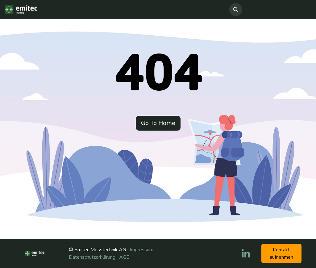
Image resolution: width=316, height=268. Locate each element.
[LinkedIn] (245, 253)
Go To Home (158, 123)
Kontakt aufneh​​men (281, 253)
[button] (235, 9)
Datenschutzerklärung (92, 257)
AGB (124, 257)
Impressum (141, 249)
